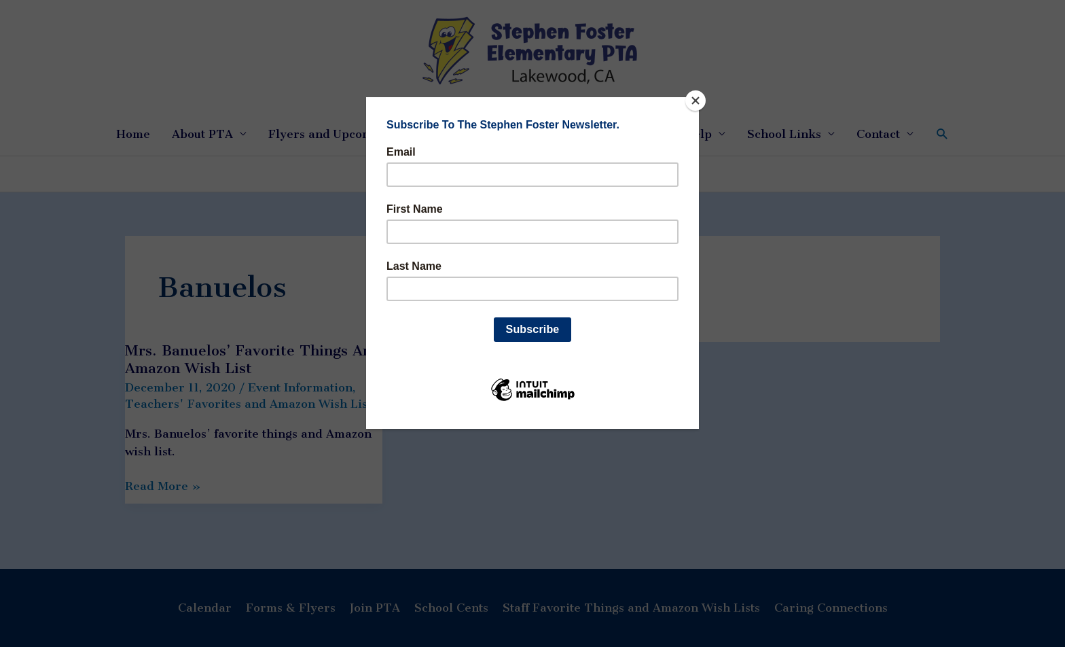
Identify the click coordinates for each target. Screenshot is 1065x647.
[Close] (695, 100)
